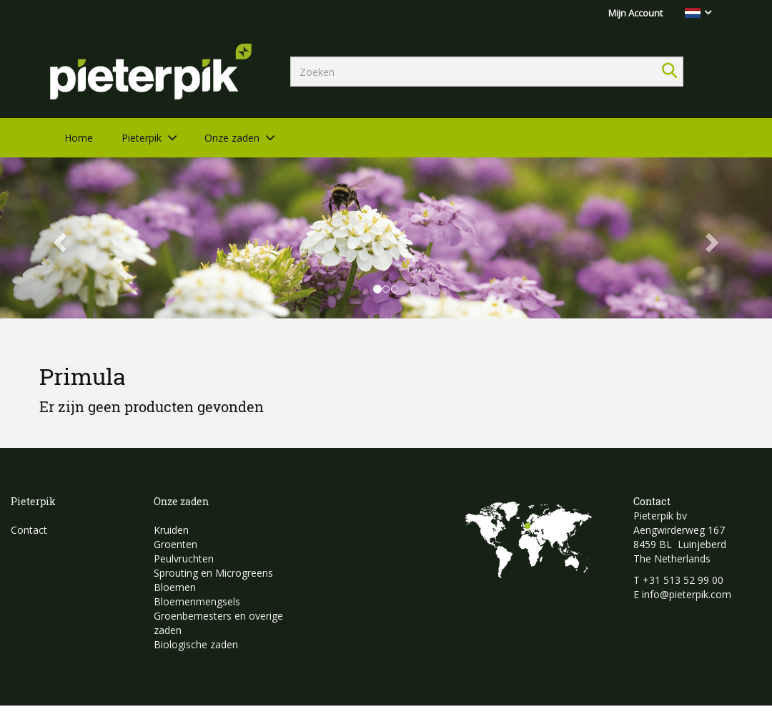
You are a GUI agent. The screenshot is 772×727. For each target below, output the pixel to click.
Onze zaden (231, 138)
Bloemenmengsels (197, 601)
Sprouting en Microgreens (213, 573)
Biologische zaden (196, 644)
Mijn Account (635, 12)
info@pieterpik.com (686, 594)
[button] (58, 237)
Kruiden (171, 530)
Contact (29, 530)
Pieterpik (142, 138)
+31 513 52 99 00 (683, 580)
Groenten (175, 544)
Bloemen (175, 587)
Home (78, 138)
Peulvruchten (184, 558)
